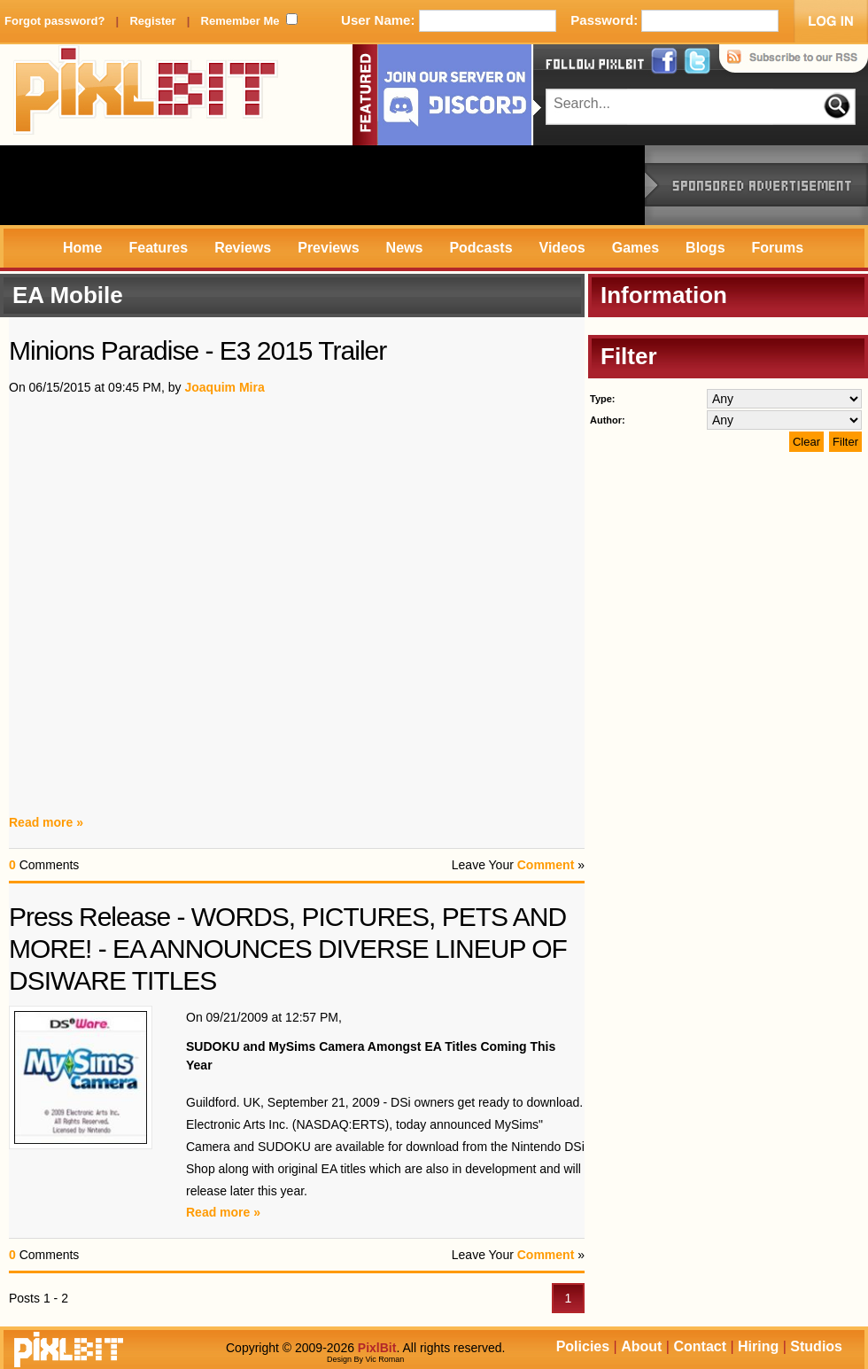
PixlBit (146, 94)
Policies (582, 1346)
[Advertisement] (322, 185)
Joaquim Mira (224, 387)
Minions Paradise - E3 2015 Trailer (197, 350)
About (641, 1346)
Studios (816, 1346)
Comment (546, 865)
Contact (699, 1346)
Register (152, 20)
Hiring (758, 1346)
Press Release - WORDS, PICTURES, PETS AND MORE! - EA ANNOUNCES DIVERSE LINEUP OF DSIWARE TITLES (288, 948)
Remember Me (240, 20)
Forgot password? (54, 20)
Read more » (46, 822)
